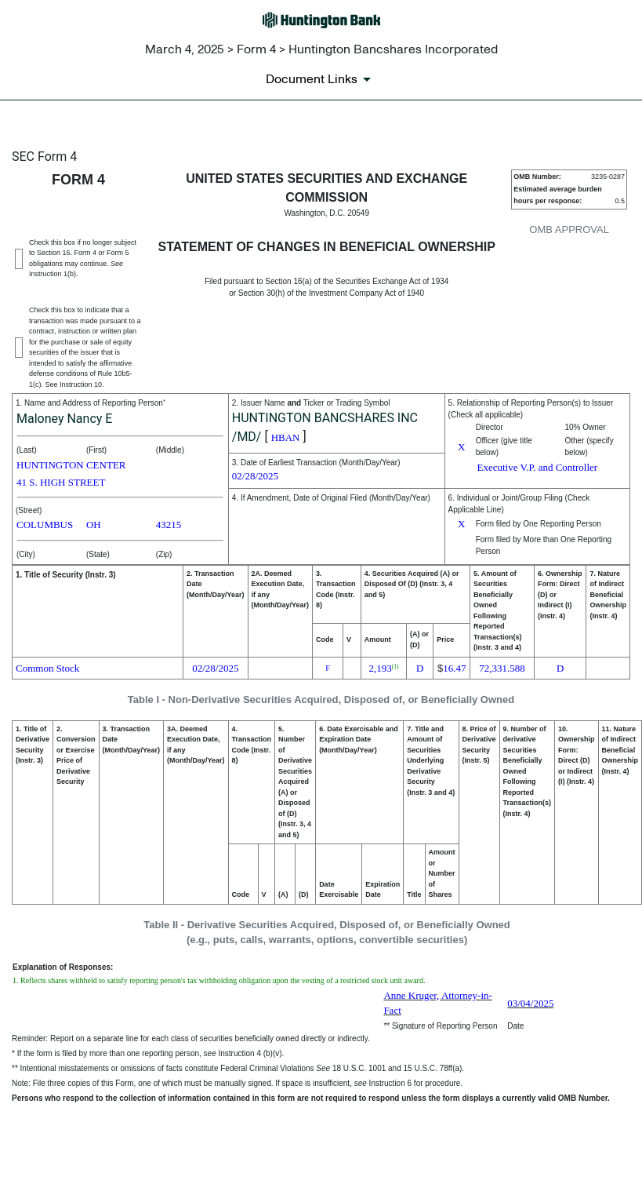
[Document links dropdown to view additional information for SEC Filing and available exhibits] (321, 79)
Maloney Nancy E (64, 418)
